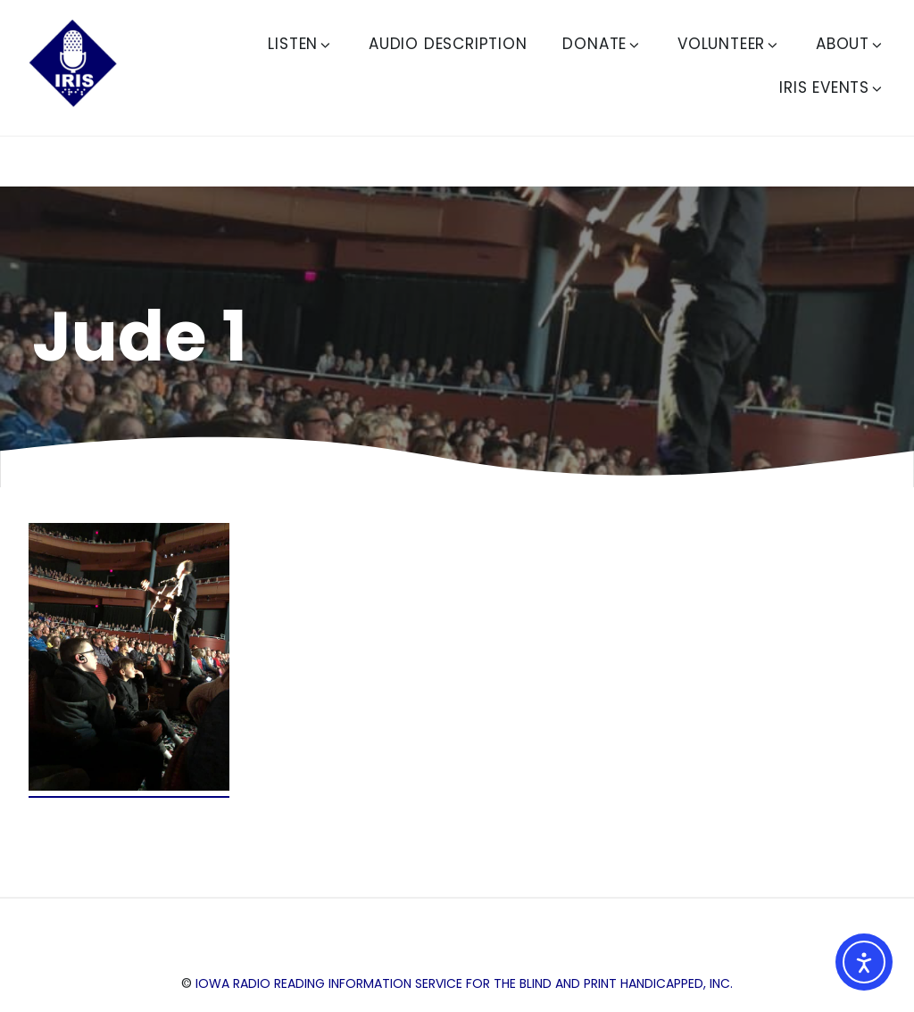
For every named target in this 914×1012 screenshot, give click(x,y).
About (850, 43)
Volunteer (728, 43)
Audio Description (448, 43)
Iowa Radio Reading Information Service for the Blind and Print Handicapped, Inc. (464, 983)
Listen (300, 43)
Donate (602, 43)
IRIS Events (832, 87)
